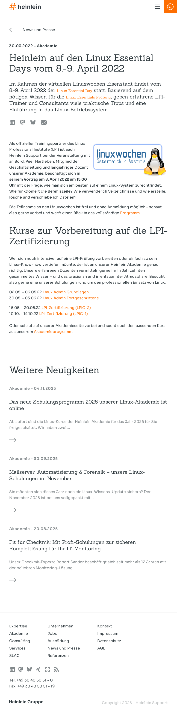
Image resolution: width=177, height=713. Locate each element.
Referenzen (58, 655)
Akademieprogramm (53, 331)
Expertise (18, 626)
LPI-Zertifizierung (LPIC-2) (66, 307)
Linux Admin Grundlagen (66, 292)
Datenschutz (109, 640)
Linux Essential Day (74, 90)
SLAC (14, 655)
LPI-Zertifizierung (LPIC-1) (63, 313)
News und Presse (32, 29)
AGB (101, 648)
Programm (130, 213)
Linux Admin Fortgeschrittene (71, 298)
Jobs (52, 633)
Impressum (107, 633)
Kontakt (104, 626)
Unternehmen (60, 626)
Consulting (19, 640)
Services (17, 648)
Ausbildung (58, 640)
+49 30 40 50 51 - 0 (35, 680)
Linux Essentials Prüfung (88, 97)
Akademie (18, 633)
